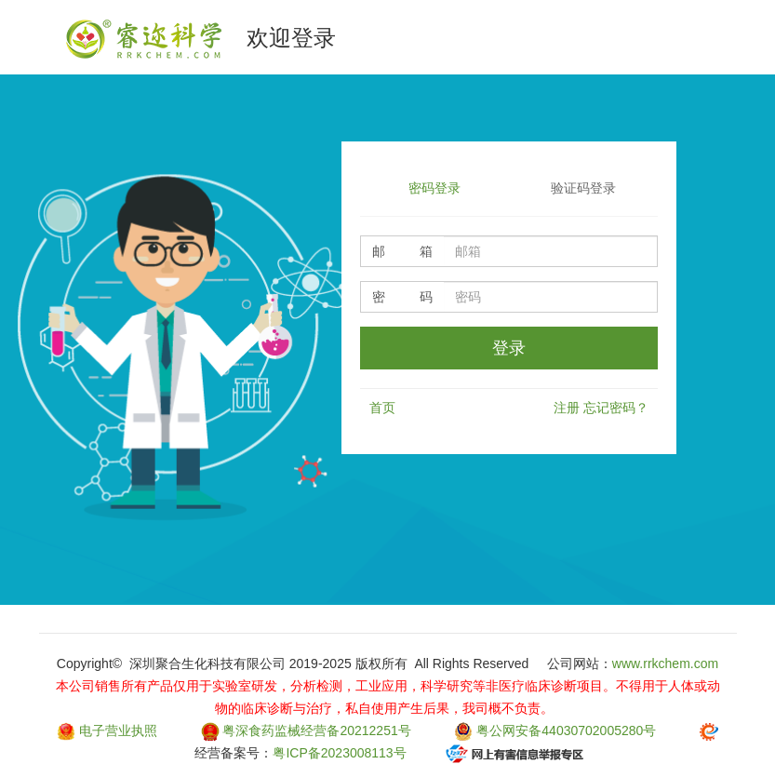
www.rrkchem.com (665, 663)
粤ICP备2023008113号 (339, 752)
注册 (567, 407)
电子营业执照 (118, 730)
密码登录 (434, 188)
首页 (382, 407)
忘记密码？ (615, 407)
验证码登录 (583, 188)
